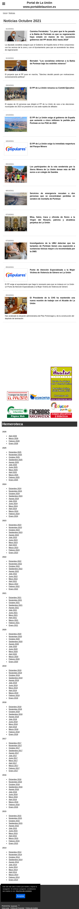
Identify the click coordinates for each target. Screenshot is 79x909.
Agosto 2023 (14, 535)
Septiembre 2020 (15, 642)
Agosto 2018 (14, 717)
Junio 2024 (13, 504)
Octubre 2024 (14, 494)
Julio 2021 (13, 610)
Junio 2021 (13, 613)
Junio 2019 (13, 685)
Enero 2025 (13, 480)
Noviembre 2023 (15, 527)
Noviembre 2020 (15, 636)
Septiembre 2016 (15, 787)
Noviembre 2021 (15, 600)
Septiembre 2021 (15, 605)
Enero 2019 (13, 698)
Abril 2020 (13, 654)
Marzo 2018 (13, 729)
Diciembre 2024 (15, 488)
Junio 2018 (13, 722)
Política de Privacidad (17, 908)
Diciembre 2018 (15, 707)
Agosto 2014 (14, 862)
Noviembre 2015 (15, 818)
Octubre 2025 (14, 457)
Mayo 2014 (13, 870)
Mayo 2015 (13, 833)
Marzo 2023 (13, 548)
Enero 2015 (13, 843)
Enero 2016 (13, 807)
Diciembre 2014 (15, 852)
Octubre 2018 (14, 712)
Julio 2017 (13, 756)
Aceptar (20, 896)
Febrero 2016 (14, 805)
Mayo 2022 (13, 579)
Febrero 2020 (14, 659)
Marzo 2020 (13, 657)
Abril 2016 (13, 800)
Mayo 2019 (13, 688)
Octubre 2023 (14, 530)
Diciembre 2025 (15, 452)
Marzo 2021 (13, 620)
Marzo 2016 (13, 802)
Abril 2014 (13, 872)
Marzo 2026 (13, 438)
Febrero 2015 (14, 841)
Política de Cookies (32, 908)
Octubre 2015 (14, 821)
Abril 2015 (13, 836)
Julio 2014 (13, 865)
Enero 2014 (13, 880)
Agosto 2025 (14, 462)
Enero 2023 (13, 553)
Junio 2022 (13, 576)
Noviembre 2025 (15, 455)
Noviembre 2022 (15, 564)
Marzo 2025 (13, 475)
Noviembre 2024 (15, 491)
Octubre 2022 (14, 566)
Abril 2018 (13, 727)
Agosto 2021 (14, 608)
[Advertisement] (39, 348)
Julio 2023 (13, 537)
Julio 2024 (13, 501)
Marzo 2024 (13, 511)
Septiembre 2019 (15, 678)
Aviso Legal (5, 908)
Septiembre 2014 (15, 860)
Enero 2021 (13, 625)
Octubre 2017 (14, 748)
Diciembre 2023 (15, 525)
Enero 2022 (13, 589)
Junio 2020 (13, 649)
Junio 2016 (13, 794)
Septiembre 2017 (15, 751)
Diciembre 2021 (15, 598)
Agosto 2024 (14, 499)
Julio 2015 (13, 828)
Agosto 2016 (14, 789)
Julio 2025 (13, 465)
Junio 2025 (13, 467)
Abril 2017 (13, 763)
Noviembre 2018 (15, 709)
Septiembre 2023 (15, 532)
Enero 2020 (13, 662)
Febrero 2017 (14, 768)
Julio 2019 (13, 683)
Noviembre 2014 (15, 855)
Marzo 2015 (13, 838)
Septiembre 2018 (15, 714)
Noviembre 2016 (15, 782)
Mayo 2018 (13, 724)
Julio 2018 (13, 719)
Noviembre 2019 (15, 673)
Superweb (14, 906)
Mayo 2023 (13, 543)
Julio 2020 (13, 646)
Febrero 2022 (14, 586)
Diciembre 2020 (15, 634)
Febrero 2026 (14, 441)
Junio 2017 (13, 758)
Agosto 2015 (14, 826)
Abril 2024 (13, 509)
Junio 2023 (13, 540)
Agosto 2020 (14, 644)
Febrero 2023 (14, 550)
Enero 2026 (13, 443)
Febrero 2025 (14, 477)
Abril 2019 (13, 690)
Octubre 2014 (14, 857)
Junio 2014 (13, 867)
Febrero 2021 (14, 623)
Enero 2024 (13, 516)
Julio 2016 (13, 792)
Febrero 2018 (14, 732)
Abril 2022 (13, 581)
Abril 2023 (13, 545)
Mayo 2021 (13, 615)
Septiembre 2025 (15, 460)
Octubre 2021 (14, 603)
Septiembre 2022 (15, 569)
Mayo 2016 (13, 797)
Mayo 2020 (13, 652)
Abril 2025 (13, 472)
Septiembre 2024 (15, 496)
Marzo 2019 (13, 693)
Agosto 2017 (14, 753)
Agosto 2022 (14, 571)
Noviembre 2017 (15, 746)
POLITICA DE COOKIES (24, 891)
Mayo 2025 (13, 470)
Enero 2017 (13, 771)
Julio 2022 (13, 574)
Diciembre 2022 (15, 561)
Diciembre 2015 (15, 816)
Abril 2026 (13, 436)
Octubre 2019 (14, 675)
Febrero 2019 (14, 695)
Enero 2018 (13, 734)
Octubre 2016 (14, 784)
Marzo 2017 (13, 766)
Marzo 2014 (13, 875)
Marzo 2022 (13, 584)
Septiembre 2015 (15, 823)
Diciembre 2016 (15, 779)
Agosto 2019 (14, 680)
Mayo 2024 (13, 506)
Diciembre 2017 (15, 743)
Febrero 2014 (14, 877)
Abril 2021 (13, 618)
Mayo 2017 (13, 761)
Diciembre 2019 (15, 670)
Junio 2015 (13, 831)
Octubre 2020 (14, 639)
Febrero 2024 (14, 514)
